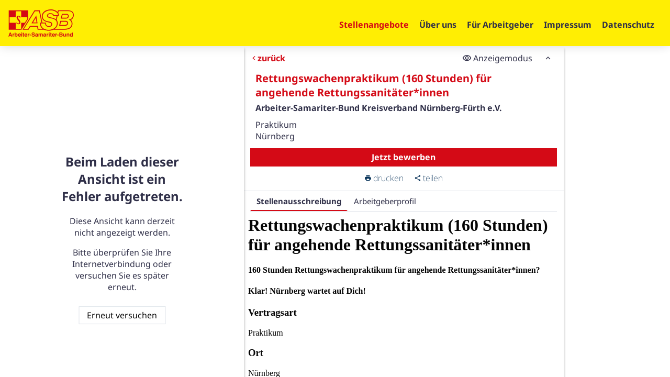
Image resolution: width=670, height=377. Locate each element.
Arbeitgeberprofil (385, 201)
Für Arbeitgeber (500, 24)
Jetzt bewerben (404, 157)
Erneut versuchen (122, 315)
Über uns (437, 24)
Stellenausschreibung (298, 201)
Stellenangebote (374, 24)
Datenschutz (628, 24)
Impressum (567, 24)
